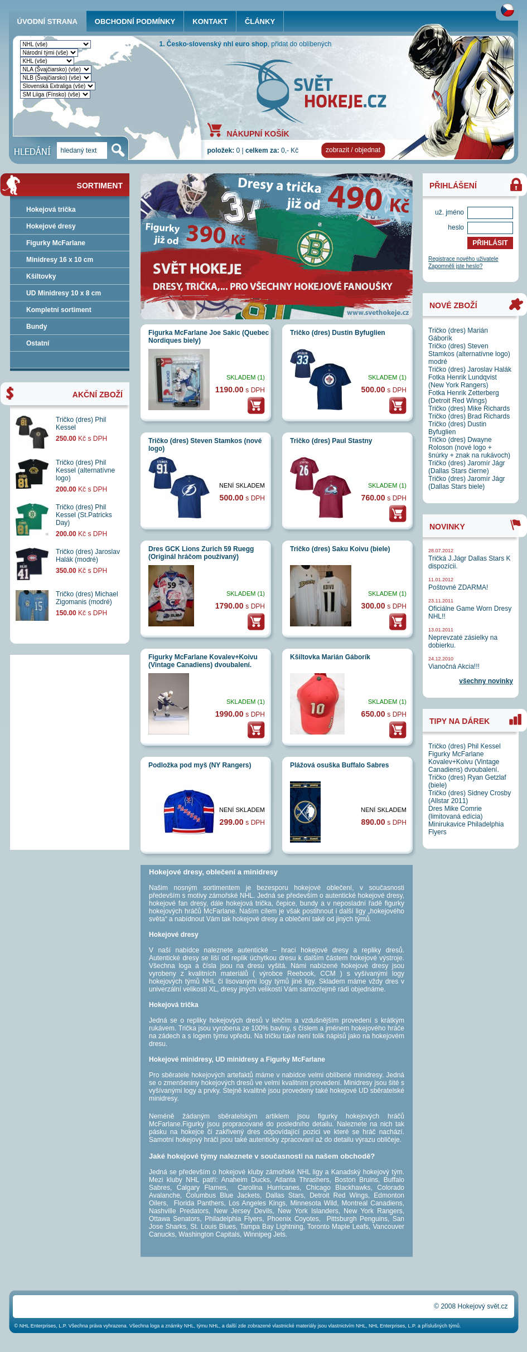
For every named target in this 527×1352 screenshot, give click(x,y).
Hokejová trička (51, 209)
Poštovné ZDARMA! (458, 587)
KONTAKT (210, 21)
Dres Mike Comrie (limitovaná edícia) (455, 812)
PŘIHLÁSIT (489, 243)
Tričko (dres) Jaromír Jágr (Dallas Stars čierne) (466, 467)
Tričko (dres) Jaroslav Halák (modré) (88, 555)
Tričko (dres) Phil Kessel (464, 746)
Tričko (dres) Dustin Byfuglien (337, 333)
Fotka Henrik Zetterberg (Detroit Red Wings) (463, 397)
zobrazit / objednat (353, 150)
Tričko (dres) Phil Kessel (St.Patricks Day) (84, 515)
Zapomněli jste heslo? (455, 266)
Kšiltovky (41, 276)
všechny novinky (486, 681)
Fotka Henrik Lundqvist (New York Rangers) (462, 381)
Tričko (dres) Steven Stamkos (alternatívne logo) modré (469, 354)
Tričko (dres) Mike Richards (469, 408)
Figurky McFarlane (55, 243)
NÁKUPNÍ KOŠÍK (258, 133)
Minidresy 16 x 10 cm (59, 260)
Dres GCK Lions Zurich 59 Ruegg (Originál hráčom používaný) (201, 553)
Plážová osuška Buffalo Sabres (339, 765)
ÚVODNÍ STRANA (47, 21)
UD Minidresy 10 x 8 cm (63, 293)
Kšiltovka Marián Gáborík (330, 657)
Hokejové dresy (51, 226)
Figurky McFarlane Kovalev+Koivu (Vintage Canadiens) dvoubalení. (203, 661)
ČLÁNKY (260, 21)
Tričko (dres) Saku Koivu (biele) (340, 549)
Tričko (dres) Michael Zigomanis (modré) (87, 598)
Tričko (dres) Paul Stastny (331, 441)
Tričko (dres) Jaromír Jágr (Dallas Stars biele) (466, 482)
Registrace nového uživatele (463, 259)
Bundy (36, 326)
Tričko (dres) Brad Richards (469, 416)
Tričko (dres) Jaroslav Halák (469, 369)
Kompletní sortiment (58, 310)
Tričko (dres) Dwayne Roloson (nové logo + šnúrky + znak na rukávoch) (469, 447)
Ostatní (37, 343)
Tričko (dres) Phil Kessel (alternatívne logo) (85, 470)
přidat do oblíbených (301, 44)
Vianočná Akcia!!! (454, 666)
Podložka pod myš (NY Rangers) (199, 765)
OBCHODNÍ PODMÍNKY (135, 21)
